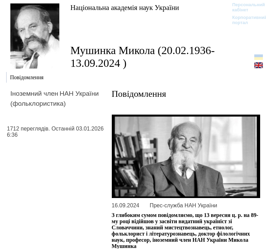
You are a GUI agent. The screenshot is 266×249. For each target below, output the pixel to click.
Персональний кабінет (245, 7)
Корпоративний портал (245, 20)
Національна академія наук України (124, 7)
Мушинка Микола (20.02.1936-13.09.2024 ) (142, 56)
